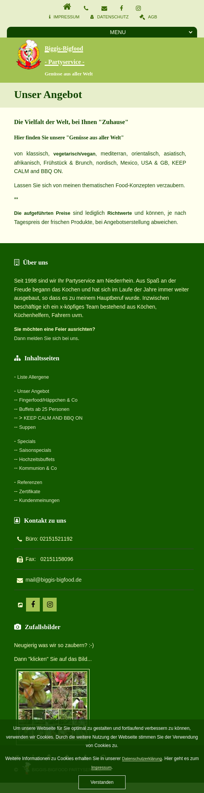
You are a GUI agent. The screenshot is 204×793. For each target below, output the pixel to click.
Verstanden (101, 782)
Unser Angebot (35, 389)
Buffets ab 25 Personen (47, 406)
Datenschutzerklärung (142, 758)
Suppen (28, 423)
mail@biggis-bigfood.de (54, 573)
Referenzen (31, 477)
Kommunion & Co (40, 463)
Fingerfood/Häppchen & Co (51, 397)
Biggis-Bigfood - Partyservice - (88, 53)
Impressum (67, 17)
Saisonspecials (37, 446)
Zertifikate (30, 485)
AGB (152, 17)
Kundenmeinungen (41, 494)
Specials (27, 437)
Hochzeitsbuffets (39, 454)
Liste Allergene (34, 375)
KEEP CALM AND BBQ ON (56, 415)
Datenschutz (113, 17)
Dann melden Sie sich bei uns (49, 337)
